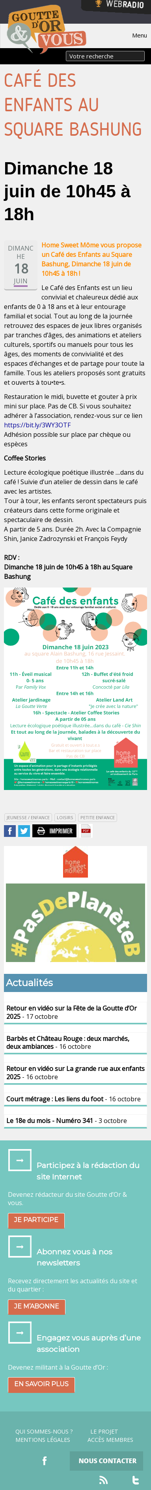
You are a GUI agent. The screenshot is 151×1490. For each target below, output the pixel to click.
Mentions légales (42, 1439)
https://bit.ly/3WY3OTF (37, 425)
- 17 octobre (71, 1012)
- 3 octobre (66, 1120)
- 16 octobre (67, 1042)
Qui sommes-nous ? (44, 1431)
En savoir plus (41, 1384)
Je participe (36, 1220)
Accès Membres (110, 1439)
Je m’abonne (36, 1306)
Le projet (104, 1431)
